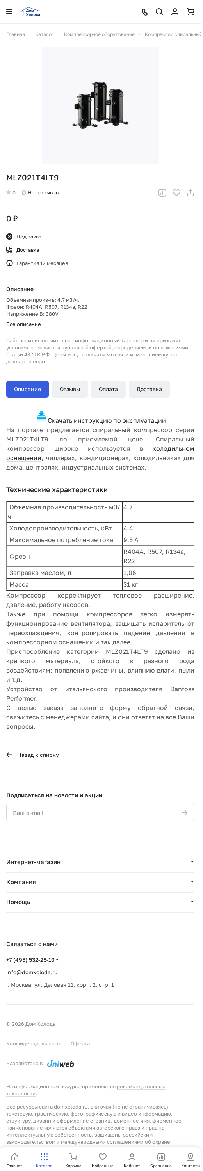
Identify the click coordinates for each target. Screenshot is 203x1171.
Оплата (108, 389)
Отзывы (70, 389)
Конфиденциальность (33, 1043)
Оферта (80, 1043)
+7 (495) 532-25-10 (30, 959)
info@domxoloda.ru (31, 972)
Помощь (18, 901)
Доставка (149, 389)
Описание (27, 389)
